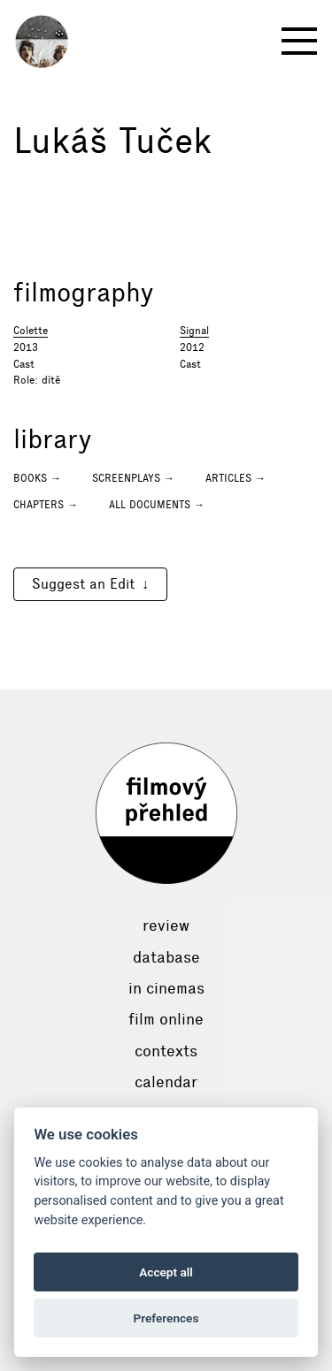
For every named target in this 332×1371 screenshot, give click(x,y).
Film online (166, 1019)
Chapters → (45, 505)
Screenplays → (133, 478)
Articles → (235, 478)
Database (166, 957)
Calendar (166, 1082)
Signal (194, 330)
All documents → (157, 505)
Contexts (166, 1051)
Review (166, 925)
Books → (37, 478)
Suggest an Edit (83, 583)
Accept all (166, 1272)
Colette (30, 330)
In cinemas (166, 988)
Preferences (166, 1318)
